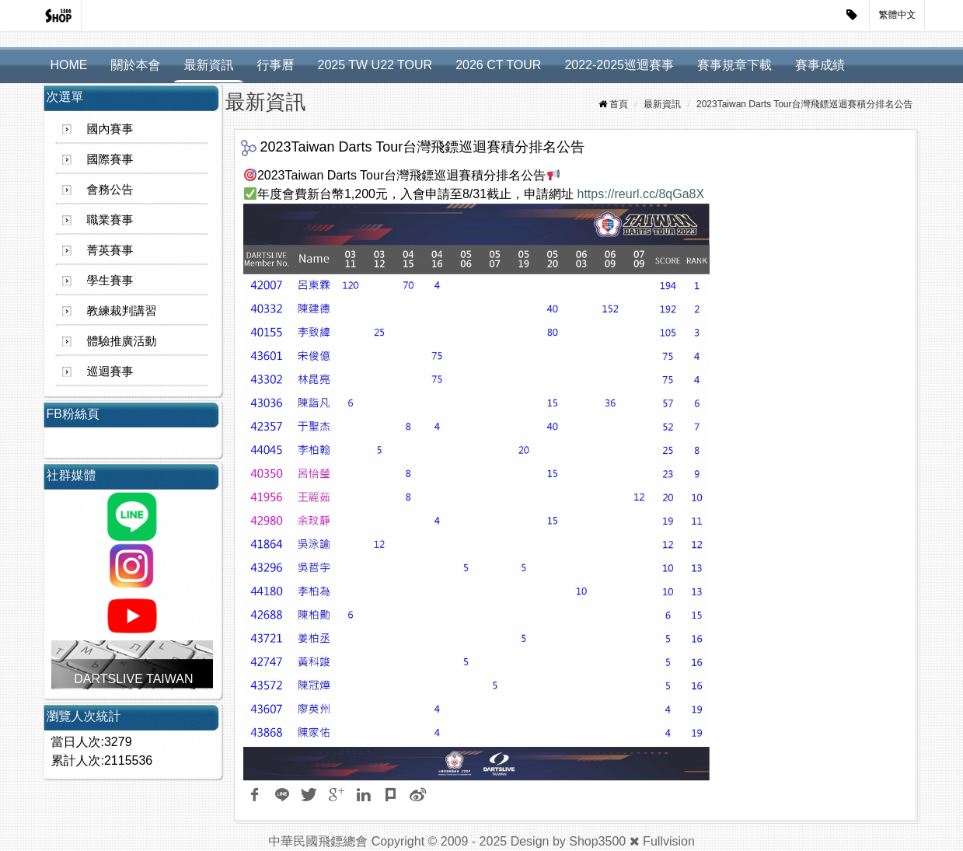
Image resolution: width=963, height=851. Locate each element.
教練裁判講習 (122, 310)
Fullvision (669, 841)
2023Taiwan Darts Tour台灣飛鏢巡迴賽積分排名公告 (804, 104)
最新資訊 (209, 64)
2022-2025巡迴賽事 (619, 64)
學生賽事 (110, 280)
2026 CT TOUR (498, 64)
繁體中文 (897, 14)
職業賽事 (110, 219)
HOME (69, 64)
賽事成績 (820, 64)
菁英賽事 (110, 249)
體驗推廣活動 (122, 340)
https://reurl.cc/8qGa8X (641, 194)
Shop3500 (597, 841)
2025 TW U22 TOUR (375, 64)
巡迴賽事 (110, 371)
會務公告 (110, 189)
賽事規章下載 (734, 64)
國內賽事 (110, 128)
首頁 (618, 104)
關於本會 (136, 64)
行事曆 (276, 64)
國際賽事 (110, 159)
